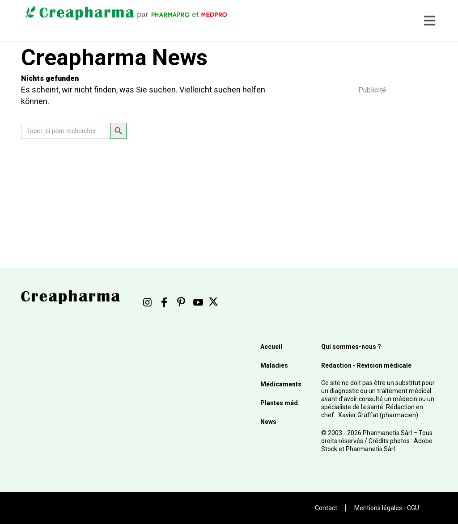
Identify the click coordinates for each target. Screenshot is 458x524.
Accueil (271, 346)
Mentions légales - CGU (386, 507)
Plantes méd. (280, 403)
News (268, 421)
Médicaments (280, 384)
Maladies (274, 365)
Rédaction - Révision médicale (366, 365)
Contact (326, 507)
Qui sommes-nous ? (351, 346)
